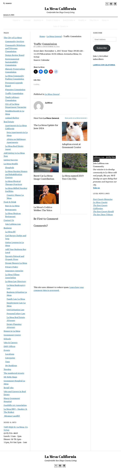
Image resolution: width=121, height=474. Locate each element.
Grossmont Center (12, 334)
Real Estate (68, 20)
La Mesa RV (10, 231)
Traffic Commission (14, 93)
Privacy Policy (11, 266)
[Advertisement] (105, 113)
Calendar (27, 20)
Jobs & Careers (59, 26)
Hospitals (9, 167)
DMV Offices (9, 346)
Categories (10, 357)
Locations (9, 354)
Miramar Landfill (12, 416)
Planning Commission (15, 89)
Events (7, 350)
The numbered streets (14, 373)
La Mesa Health (11, 163)
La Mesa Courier (100, 202)
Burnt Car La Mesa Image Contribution (44, 177)
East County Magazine (102, 199)
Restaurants (10, 209)
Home (15, 20)
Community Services (14, 41)
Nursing (7, 369)
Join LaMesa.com (13, 224)
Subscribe (102, 48)
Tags (7, 361)
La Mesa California (60, 8)
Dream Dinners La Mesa (16, 263)
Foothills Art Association (15, 405)
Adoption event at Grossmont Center (71, 146)
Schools (7, 338)
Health (81, 20)
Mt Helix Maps (10, 377)
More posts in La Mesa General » (76, 118)
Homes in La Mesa (12, 331)
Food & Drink (52, 20)
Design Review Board (14, 55)
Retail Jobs (8, 387)
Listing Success (11, 159)
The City (93, 20)
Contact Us (9, 220)
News (104, 20)
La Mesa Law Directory (15, 281)
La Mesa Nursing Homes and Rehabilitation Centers (16, 174)
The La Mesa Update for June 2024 (46, 127)
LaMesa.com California (104, 65)
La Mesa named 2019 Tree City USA (73, 177)
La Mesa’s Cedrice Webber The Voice (43, 209)
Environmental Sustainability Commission (12, 62)
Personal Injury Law (16, 313)
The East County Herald (103, 211)
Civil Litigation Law (15, 309)
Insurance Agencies (14, 270)
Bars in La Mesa (12, 205)
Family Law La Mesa (16, 299)
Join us (96, 187)
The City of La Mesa (13, 37)
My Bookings (11, 365)
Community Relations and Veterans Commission (15, 48)
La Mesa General (54, 36)
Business (37, 20)
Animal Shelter (12, 117)
